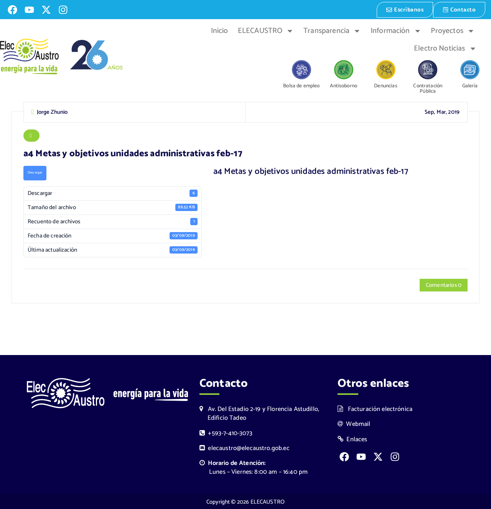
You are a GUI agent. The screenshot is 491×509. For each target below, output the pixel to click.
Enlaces (352, 439)
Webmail (354, 423)
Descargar (35, 173)
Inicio (219, 30)
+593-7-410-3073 (225, 432)
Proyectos (453, 30)
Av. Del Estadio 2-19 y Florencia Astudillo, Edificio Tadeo (259, 412)
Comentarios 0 (443, 286)
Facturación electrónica (375, 408)
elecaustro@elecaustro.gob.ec (244, 447)
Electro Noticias (445, 48)
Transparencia (332, 30)
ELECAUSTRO (266, 30)
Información (396, 30)
